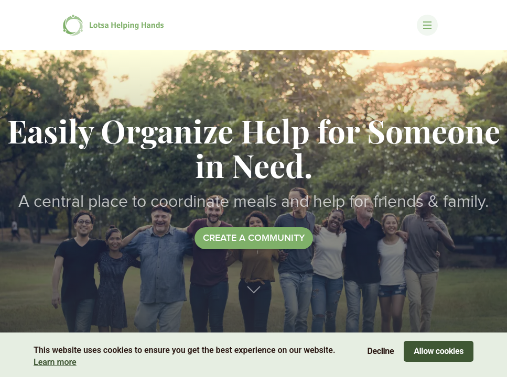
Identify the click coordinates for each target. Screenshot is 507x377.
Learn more (55, 362)
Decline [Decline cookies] (381, 351)
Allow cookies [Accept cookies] (438, 351)
